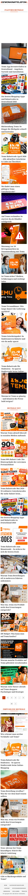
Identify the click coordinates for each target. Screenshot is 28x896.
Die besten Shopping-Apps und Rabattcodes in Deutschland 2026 (13, 99)
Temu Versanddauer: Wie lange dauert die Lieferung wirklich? (13, 309)
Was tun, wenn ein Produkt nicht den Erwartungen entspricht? (13, 607)
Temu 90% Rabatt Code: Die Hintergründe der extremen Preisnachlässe (13, 462)
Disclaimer (15, 891)
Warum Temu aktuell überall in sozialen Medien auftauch (14, 434)
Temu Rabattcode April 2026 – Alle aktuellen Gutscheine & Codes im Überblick (13, 159)
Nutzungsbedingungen (19, 888)
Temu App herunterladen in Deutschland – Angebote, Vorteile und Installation (13, 69)
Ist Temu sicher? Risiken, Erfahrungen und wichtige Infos (13, 279)
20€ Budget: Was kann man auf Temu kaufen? (12, 635)
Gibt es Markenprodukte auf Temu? (13, 877)
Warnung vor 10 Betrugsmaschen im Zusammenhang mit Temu (12, 249)
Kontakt (7, 888)
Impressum (6, 891)
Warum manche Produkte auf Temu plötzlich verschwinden (14, 661)
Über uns (24, 891)
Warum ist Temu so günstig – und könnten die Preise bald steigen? (13, 399)
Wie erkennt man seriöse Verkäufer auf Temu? (12, 735)
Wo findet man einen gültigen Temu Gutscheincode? (10, 189)
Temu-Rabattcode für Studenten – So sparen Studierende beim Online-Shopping (12, 369)
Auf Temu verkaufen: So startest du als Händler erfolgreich (12, 219)
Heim (5, 885)
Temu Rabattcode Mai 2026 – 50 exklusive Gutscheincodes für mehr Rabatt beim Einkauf (13, 491)
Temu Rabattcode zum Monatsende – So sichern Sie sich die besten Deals (13, 549)
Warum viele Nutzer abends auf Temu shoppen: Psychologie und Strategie (13, 689)
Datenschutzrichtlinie (17, 885)
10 (11, 703)
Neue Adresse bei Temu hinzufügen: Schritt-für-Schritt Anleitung (11, 850)
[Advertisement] (14, 28)
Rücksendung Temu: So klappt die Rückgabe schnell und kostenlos (13, 129)
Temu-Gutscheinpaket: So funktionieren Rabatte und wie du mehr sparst (13, 339)
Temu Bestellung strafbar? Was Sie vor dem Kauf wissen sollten (13, 793)
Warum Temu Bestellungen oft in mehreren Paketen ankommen (13, 578)
